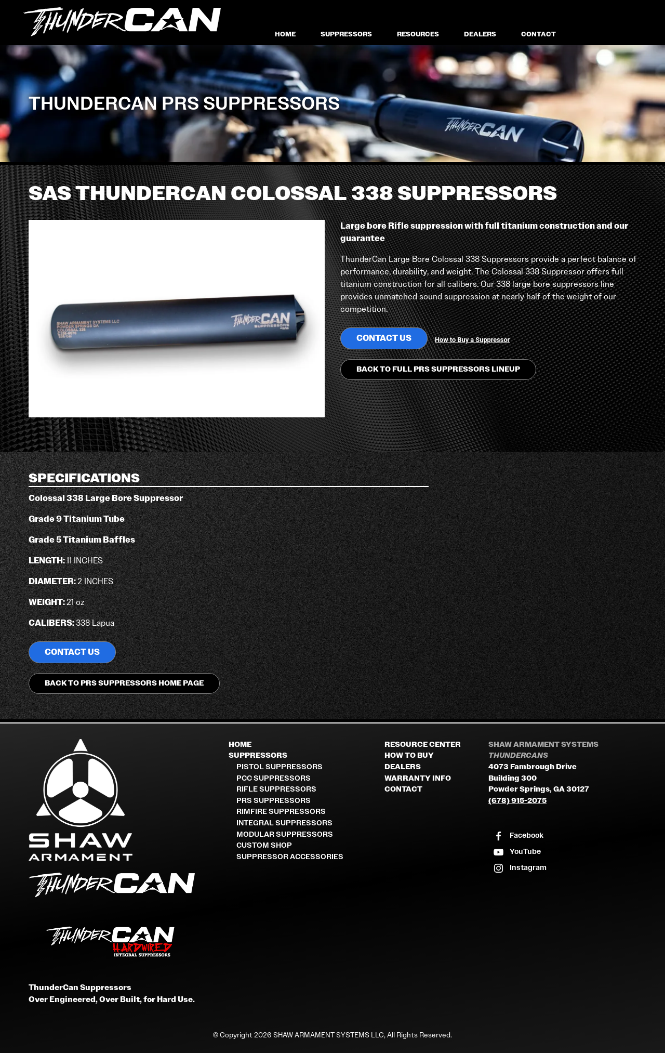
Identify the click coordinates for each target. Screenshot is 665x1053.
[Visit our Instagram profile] (520, 868)
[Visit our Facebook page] (518, 836)
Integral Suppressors (284, 823)
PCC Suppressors (273, 778)
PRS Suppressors (273, 801)
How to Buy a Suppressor (472, 340)
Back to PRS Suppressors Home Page (124, 683)
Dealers (480, 34)
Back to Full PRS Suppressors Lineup (438, 369)
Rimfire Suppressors (281, 812)
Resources (418, 34)
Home (285, 34)
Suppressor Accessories (289, 857)
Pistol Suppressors (279, 767)
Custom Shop (264, 845)
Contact (538, 34)
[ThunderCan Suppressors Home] (125, 887)
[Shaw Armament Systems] (125, 800)
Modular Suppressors (284, 834)
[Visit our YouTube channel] (517, 852)
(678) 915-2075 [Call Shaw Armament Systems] (517, 801)
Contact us (383, 338)
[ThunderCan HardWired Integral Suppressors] (125, 941)
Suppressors (346, 34)
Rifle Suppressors (276, 789)
